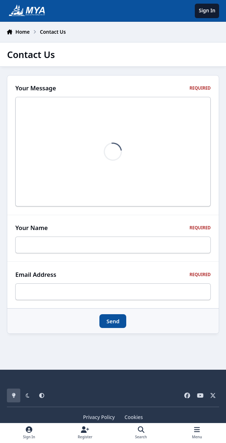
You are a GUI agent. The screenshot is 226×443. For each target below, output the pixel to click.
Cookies (133, 417)
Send (112, 323)
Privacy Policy (99, 417)
